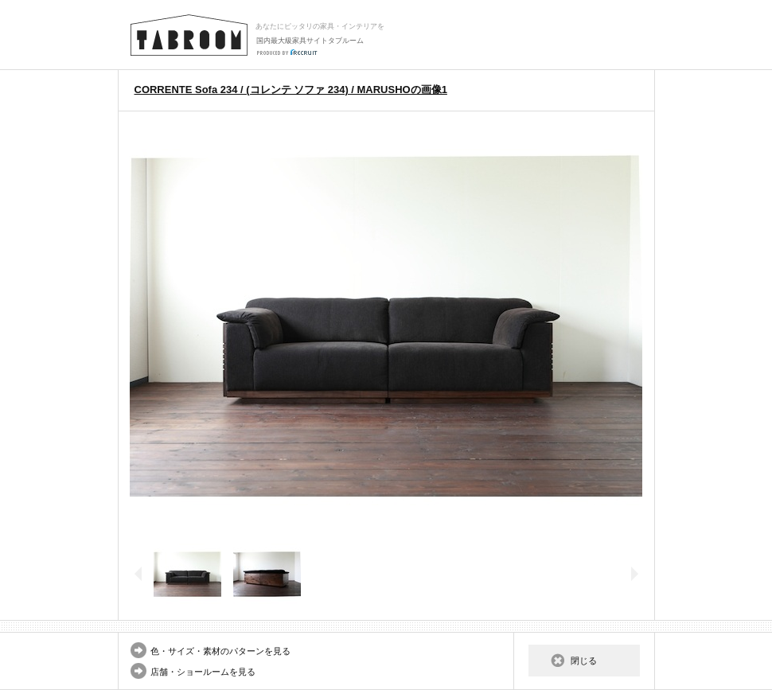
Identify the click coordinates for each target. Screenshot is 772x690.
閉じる (584, 660)
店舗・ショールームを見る (202, 671)
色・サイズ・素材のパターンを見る (220, 651)
